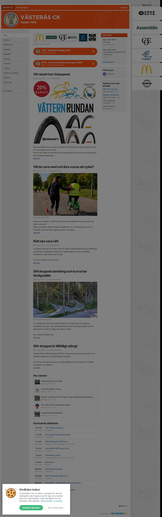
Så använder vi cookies (51, 501)
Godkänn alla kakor (31, 508)
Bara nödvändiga (55, 508)
